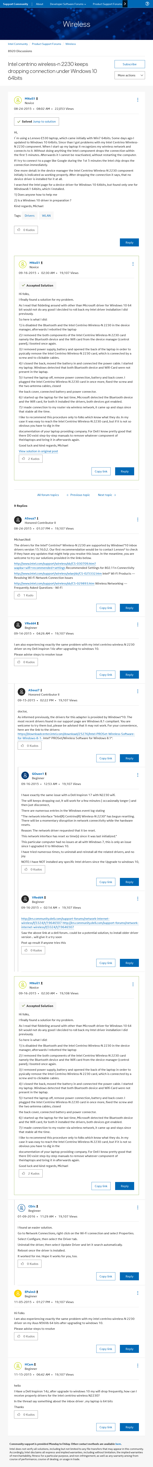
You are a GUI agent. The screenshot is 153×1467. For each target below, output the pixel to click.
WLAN (46, 215)
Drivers (29, 215)
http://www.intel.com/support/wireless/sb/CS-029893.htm (54, 583)
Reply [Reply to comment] (125, 471)
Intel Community (18, 44)
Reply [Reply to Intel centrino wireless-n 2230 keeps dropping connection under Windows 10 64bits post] (129, 242)
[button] (137, 100)
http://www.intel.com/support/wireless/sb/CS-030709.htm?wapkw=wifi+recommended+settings (55, 565)
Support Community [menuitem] (15, 4)
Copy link (101, 471)
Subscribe (130, 64)
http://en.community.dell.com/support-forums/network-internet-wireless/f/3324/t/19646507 (80, 924)
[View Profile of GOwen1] (39, 774)
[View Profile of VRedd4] (32, 623)
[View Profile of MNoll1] (31, 98)
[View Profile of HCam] (30, 1364)
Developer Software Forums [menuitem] (67, 4)
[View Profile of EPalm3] (31, 1292)
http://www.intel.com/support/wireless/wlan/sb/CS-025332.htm (58, 573)
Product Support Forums (46, 44)
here (118, 1444)
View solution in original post (38, 451)
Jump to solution (39, 121)
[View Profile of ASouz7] (31, 518)
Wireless (70, 44)
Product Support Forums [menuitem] (107, 4)
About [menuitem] (39, 4)
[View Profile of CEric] (33, 1206)
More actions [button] (126, 75)
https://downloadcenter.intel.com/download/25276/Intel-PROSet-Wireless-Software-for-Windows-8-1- (76, 735)
